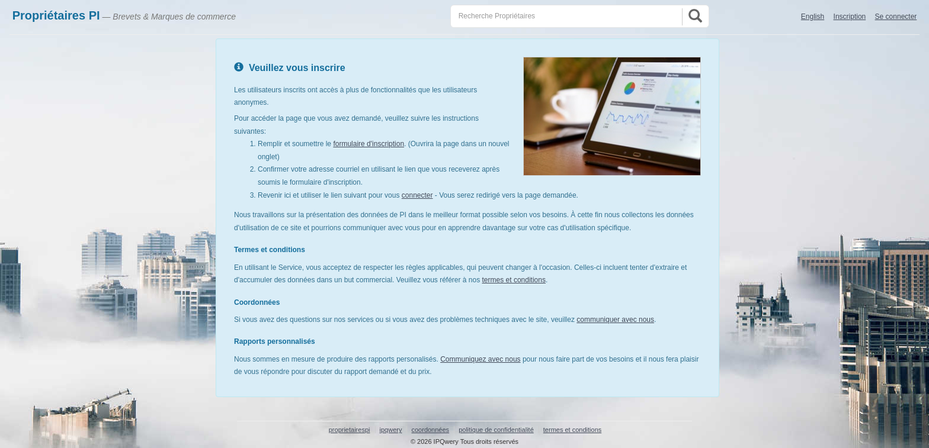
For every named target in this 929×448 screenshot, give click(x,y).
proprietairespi (349, 429)
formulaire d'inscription (368, 144)
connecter (417, 195)
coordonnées (430, 429)
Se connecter (896, 16)
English (812, 16)
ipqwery (391, 429)
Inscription (850, 16)
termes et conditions (514, 280)
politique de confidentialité (496, 429)
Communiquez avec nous (480, 359)
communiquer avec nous (615, 319)
